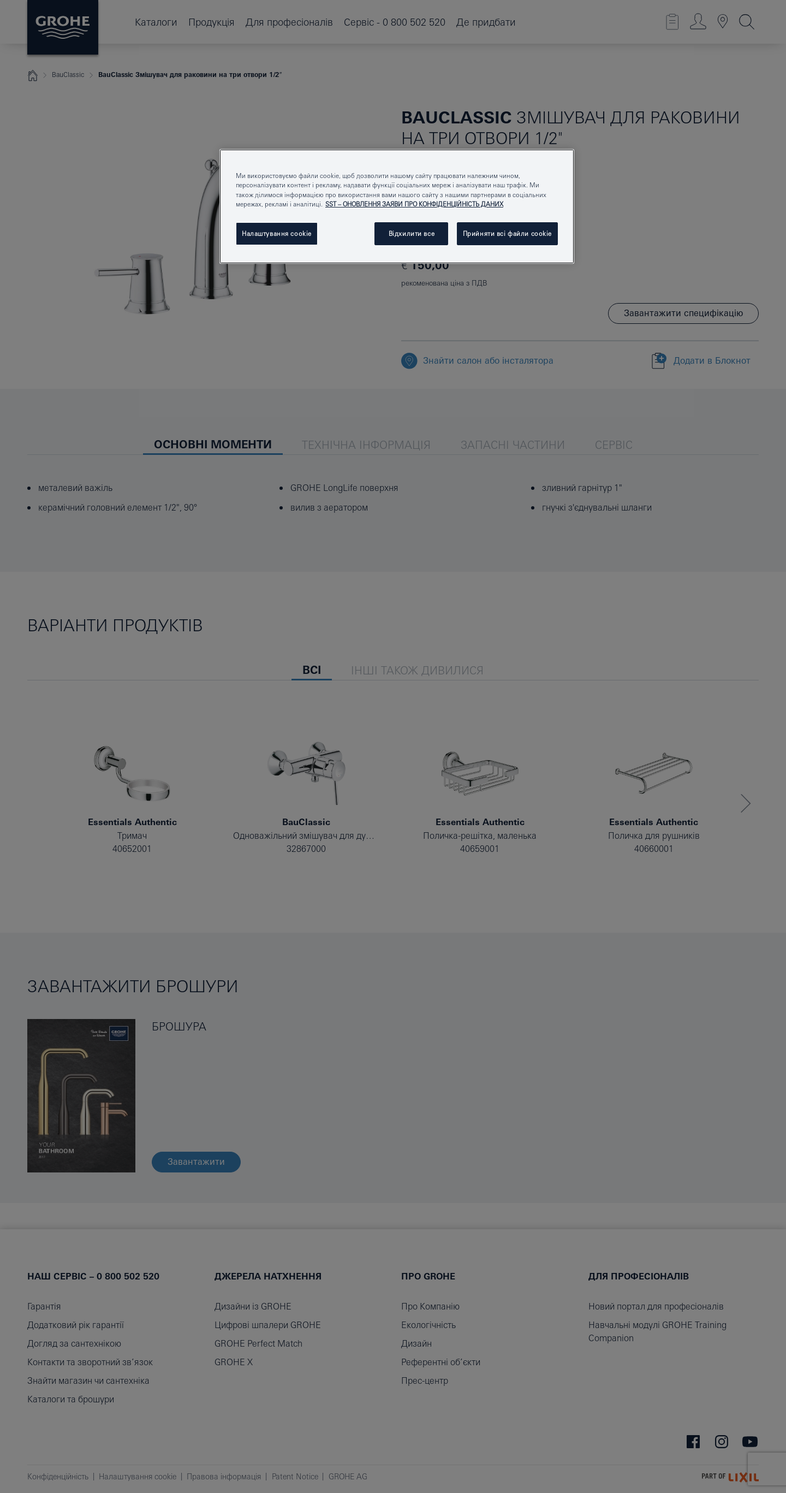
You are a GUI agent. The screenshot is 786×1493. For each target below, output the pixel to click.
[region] (396, 206)
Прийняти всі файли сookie (507, 233)
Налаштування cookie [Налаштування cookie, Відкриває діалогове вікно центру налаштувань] (277, 233)
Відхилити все (411, 233)
